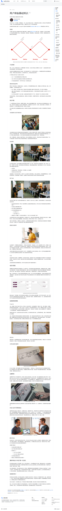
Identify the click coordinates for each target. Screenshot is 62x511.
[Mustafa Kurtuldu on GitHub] (15, 21)
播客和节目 (43, 503)
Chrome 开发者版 (44, 499)
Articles (3, 4)
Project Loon (38, 26)
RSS (52, 504)
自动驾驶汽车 (33, 26)
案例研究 (33, 1)
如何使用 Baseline (23, 1)
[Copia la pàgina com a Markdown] (30, 13)
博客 (29, 1)
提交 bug (33, 499)
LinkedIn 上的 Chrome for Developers (55, 502)
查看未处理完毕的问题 (35, 500)
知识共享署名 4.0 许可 (23, 490)
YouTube (53, 500)
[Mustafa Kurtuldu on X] (14, 21)
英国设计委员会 (33, 31)
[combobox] (48, 1)
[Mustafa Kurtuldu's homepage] (17, 21)
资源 (14, 1)
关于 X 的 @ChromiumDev (56, 499)
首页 (10, 9)
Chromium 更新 (44, 500)
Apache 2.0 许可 (38, 490)
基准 (17, 1)
